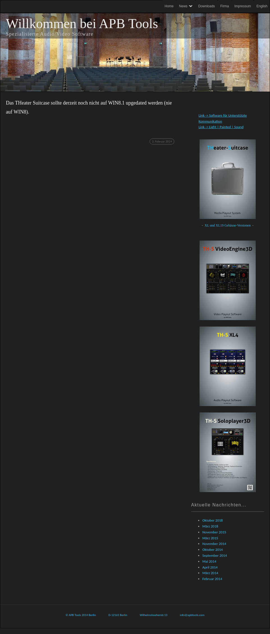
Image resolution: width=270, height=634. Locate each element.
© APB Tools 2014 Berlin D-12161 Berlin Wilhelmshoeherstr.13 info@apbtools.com (134, 615)
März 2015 (210, 538)
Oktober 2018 (212, 520)
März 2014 (210, 573)
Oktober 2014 (212, 549)
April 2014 (210, 567)
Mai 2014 (209, 561)
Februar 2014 (212, 579)
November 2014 (214, 544)
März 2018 (210, 526)
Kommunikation (210, 121)
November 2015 (214, 532)
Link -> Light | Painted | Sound (220, 127)
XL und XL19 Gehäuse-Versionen (228, 225)
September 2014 (214, 555)
